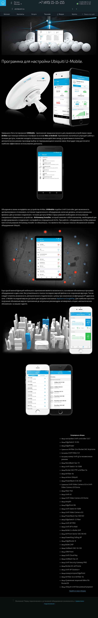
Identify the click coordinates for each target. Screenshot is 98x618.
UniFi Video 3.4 (74, 453)
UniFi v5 (68, 494)
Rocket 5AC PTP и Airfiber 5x (76, 470)
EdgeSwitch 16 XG (72, 442)
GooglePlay (70, 298)
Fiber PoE (69, 491)
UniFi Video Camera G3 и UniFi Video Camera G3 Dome (76, 485)
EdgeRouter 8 (70, 541)
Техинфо (47, 14)
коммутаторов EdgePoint (75, 573)
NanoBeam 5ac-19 (72, 463)
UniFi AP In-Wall (71, 527)
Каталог (7, 14)
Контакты (20, 14)
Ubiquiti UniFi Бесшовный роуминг (79, 587)
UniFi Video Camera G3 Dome (76, 498)
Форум (61, 14)
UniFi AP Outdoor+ (72, 569)
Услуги (33, 14)
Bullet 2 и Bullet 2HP (73, 530)
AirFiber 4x (69, 474)
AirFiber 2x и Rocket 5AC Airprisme (82, 449)
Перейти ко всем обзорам (77, 591)
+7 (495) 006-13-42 (85, 2)
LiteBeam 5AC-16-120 (73, 548)
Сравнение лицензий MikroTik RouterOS (75, 581)
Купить (74, 14)
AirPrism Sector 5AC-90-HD (75, 534)
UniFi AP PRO (70, 523)
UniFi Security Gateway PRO (76, 562)
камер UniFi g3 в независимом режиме (76, 457)
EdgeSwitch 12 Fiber (73, 519)
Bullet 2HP (69, 544)
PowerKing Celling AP (73, 537)
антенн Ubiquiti (71, 477)
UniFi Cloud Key (71, 555)
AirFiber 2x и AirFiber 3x (74, 577)
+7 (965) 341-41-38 (85, 4)
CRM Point (69, 552)
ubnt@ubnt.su (19, 9)
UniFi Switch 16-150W (73, 466)
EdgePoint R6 (70, 505)
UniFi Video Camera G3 (74, 512)
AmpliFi (68, 501)
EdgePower (69, 446)
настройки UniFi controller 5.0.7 (77, 438)
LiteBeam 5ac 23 (71, 559)
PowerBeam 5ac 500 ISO (74, 516)
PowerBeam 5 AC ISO (73, 481)
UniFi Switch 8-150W (73, 509)
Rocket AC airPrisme (73, 566)
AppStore (60, 298)
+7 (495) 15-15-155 (52, 3)
